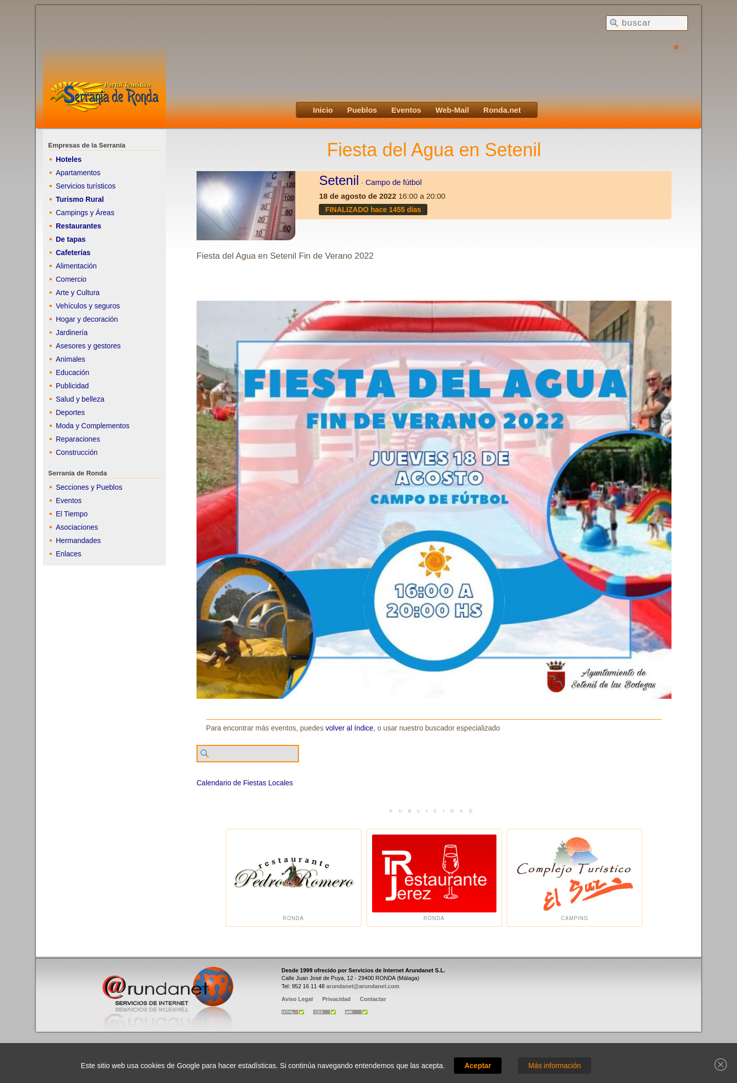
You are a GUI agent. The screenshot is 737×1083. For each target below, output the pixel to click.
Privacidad (336, 999)
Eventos (406, 110)
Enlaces (68, 554)
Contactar (373, 999)
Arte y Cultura (78, 292)
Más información (554, 1065)
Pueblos (362, 110)
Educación (72, 372)
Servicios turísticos (86, 186)
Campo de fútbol (393, 182)
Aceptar (477, 1065)
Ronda (293, 878)
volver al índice (349, 728)
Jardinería (72, 332)
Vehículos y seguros (88, 306)
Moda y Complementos (92, 426)
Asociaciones (77, 527)
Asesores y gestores (88, 346)
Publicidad (72, 386)
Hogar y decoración (87, 319)
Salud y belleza (80, 399)
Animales (70, 359)
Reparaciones (78, 439)
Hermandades (78, 540)
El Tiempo (72, 514)
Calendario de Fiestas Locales (245, 783)
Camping (574, 878)
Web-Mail (452, 110)
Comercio (71, 279)
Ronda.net (502, 110)
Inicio (323, 110)
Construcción (77, 452)
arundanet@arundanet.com (362, 986)
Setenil (339, 180)
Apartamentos (78, 173)
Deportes (70, 412)
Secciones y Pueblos (89, 487)
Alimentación (76, 266)
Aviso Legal (297, 999)
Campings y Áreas (85, 213)
